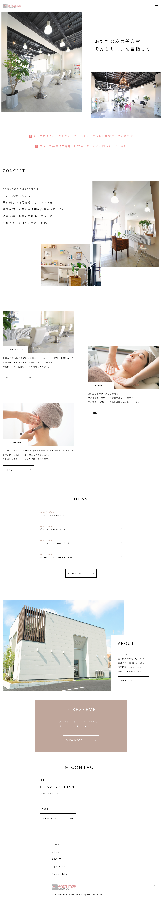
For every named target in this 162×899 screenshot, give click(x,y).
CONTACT (58, 818)
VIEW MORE (75, 573)
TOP (155, 885)
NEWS (55, 844)
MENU (9, 377)
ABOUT (56, 859)
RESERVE (59, 866)
